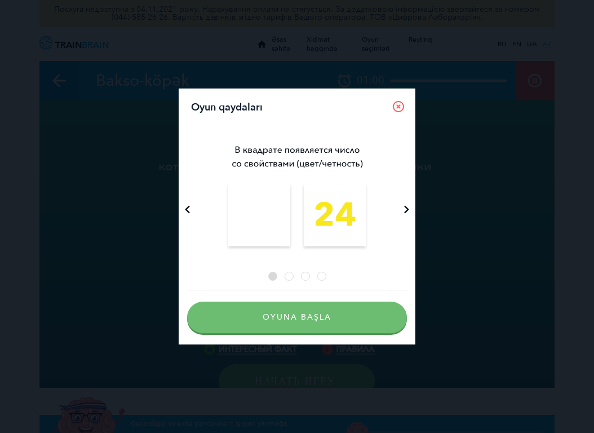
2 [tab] (289, 276)
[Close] (398, 106)
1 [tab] (272, 276)
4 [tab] (321, 276)
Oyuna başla (297, 317)
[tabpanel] (297, 197)
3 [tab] (305, 276)
